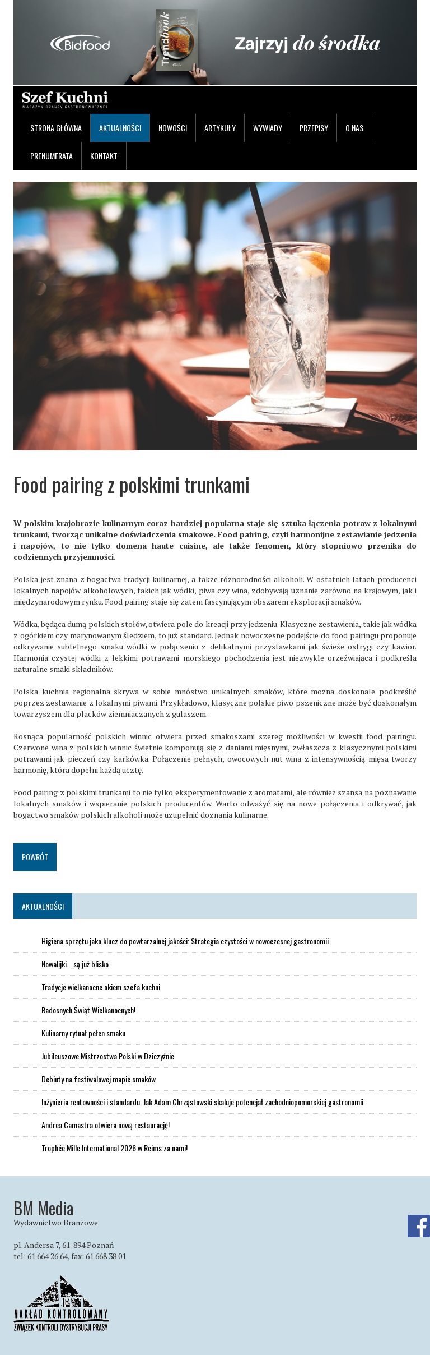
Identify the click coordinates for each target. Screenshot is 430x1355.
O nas (354, 127)
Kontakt (104, 156)
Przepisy (314, 127)
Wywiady (267, 127)
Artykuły (220, 127)
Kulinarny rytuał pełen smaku (83, 1033)
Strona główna (56, 127)
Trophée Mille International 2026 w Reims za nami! (114, 1148)
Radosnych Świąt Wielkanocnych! (88, 1010)
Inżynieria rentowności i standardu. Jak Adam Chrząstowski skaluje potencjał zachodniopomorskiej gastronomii (202, 1102)
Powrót (35, 857)
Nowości (172, 127)
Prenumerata (51, 156)
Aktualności (120, 127)
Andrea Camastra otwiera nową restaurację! (105, 1125)
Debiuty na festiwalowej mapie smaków (98, 1079)
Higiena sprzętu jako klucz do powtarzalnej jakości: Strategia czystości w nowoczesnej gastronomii (185, 941)
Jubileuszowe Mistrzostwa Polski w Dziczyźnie (107, 1056)
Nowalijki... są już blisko (75, 964)
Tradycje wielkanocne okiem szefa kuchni (100, 987)
